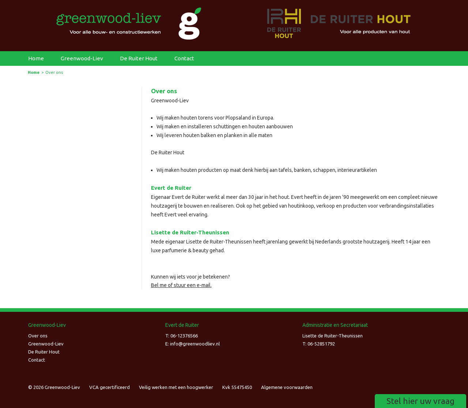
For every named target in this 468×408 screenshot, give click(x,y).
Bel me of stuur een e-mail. (181, 285)
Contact (184, 58)
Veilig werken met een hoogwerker (176, 387)
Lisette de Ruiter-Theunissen (332, 335)
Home (36, 58)
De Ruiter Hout (139, 58)
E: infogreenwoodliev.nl (192, 343)
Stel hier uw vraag (420, 400)
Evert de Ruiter (182, 325)
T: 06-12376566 (181, 335)
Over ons (38, 335)
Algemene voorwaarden (287, 387)
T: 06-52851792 (318, 343)
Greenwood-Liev (82, 58)
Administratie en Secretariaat (335, 325)
